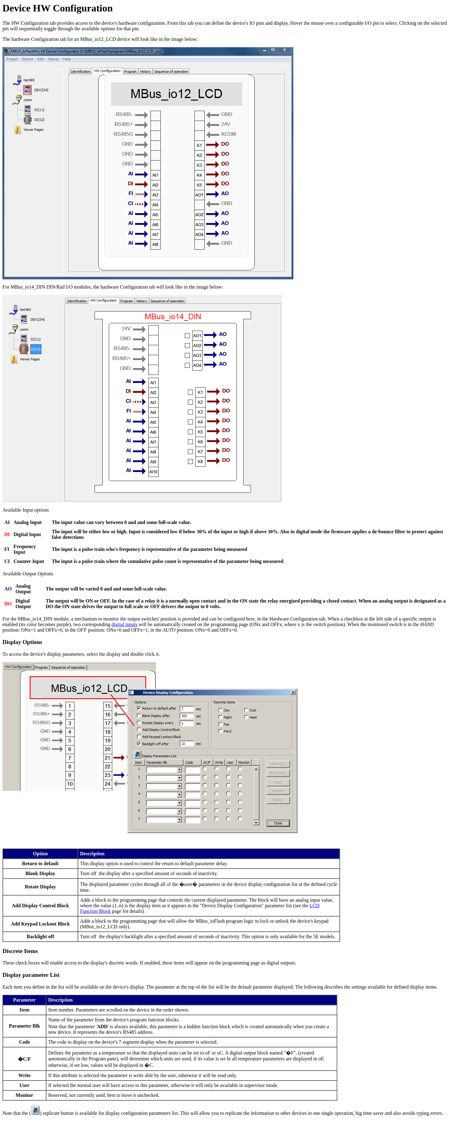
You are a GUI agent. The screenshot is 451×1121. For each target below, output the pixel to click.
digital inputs (125, 624)
